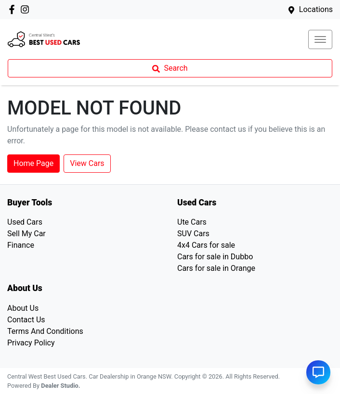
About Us (23, 308)
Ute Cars (192, 222)
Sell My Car (26, 233)
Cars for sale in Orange (216, 268)
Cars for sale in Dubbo (215, 256)
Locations (316, 9)
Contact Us (26, 319)
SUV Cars (193, 233)
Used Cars (24, 222)
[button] (320, 39)
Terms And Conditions (45, 331)
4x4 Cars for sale (206, 245)
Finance (20, 245)
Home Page (33, 163)
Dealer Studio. (60, 385)
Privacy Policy (31, 342)
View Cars (87, 163)
